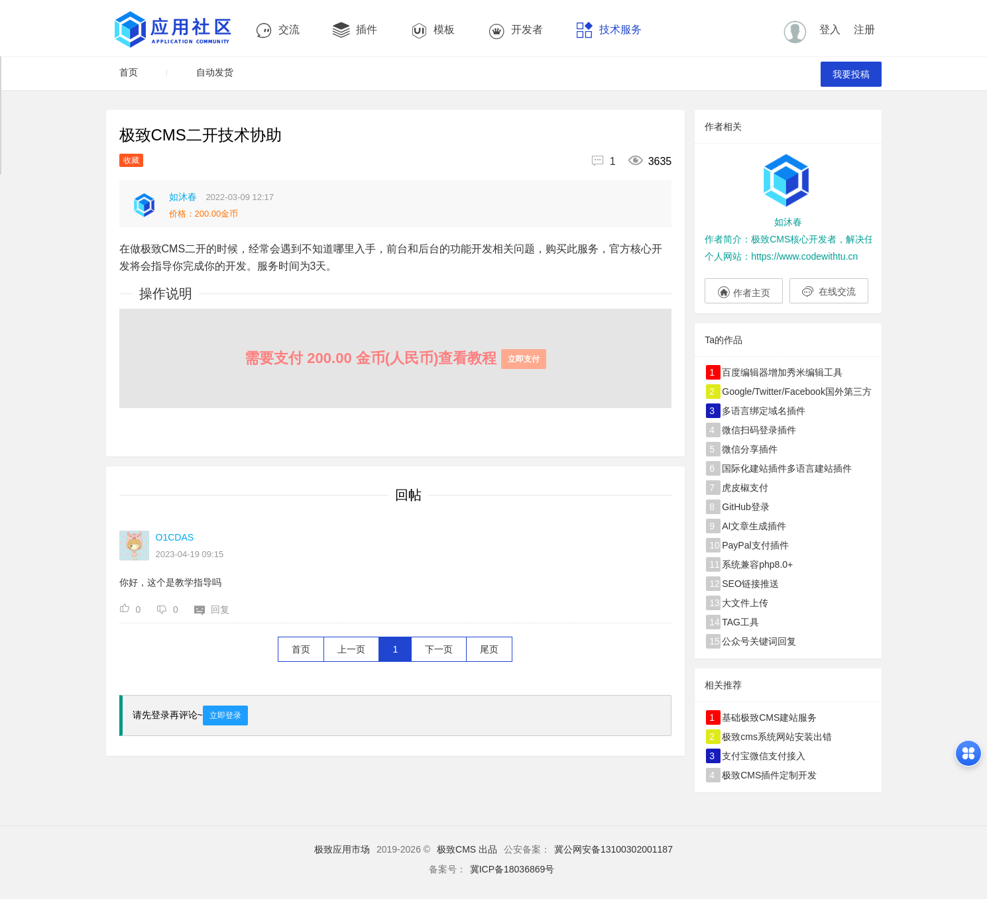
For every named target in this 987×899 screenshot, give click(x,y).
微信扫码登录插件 (751, 430)
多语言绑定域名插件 (755, 410)
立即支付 (524, 359)
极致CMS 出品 (467, 849)
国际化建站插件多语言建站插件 (779, 468)
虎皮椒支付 (737, 487)
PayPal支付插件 (747, 545)
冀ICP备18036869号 (512, 869)
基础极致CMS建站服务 (761, 717)
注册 (864, 29)
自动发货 (214, 72)
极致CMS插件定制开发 (761, 775)
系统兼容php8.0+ (749, 564)
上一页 (351, 649)
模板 (432, 30)
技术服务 (609, 30)
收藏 (131, 160)
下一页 (439, 649)
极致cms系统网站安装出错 (769, 736)
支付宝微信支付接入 (755, 756)
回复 (211, 609)
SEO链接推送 (742, 583)
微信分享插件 (742, 449)
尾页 (489, 649)
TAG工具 (732, 622)
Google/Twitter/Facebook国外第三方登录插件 (788, 391)
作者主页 (743, 291)
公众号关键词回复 (751, 641)
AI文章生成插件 (746, 526)
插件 (355, 30)
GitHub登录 (738, 507)
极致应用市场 (342, 849)
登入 (830, 29)
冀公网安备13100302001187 (613, 849)
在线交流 (829, 291)
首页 (128, 72)
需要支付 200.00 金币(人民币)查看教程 (395, 358)
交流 (277, 30)
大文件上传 (737, 603)
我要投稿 (851, 74)
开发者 (515, 30)
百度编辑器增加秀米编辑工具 (774, 372)
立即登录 (225, 715)
